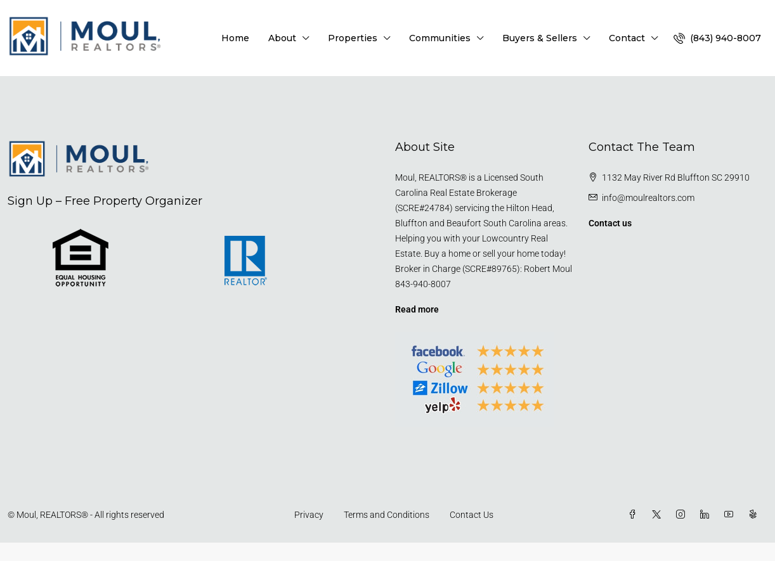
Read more (417, 309)
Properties (352, 38)
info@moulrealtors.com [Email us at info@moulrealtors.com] (648, 198)
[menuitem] (717, 38)
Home (235, 38)
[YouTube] (731, 515)
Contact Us (471, 515)
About (282, 38)
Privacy (308, 515)
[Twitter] (659, 515)
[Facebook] (635, 515)
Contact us (610, 223)
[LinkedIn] (707, 515)
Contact (627, 38)
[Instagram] (683, 515)
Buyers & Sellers (539, 38)
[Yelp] (755, 515)
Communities (440, 38)
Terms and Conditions (386, 515)
